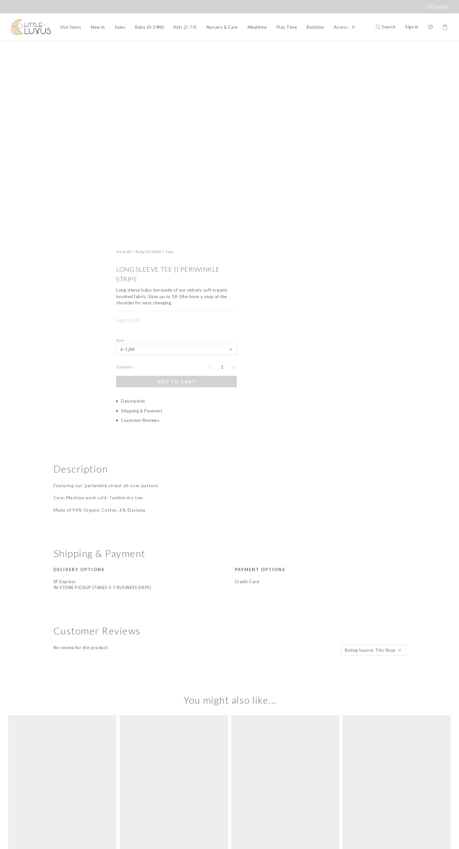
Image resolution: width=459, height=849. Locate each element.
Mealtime (257, 27)
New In (98, 27)
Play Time (287, 27)
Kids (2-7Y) (185, 27)
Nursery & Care (222, 27)
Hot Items (71, 27)
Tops (375, 50)
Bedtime (315, 27)
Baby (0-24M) (149, 27)
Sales (120, 27)
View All (330, 50)
